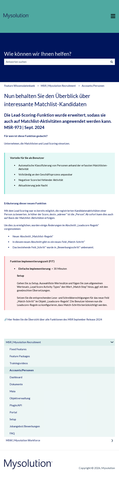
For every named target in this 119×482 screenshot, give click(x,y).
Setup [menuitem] (13, 419)
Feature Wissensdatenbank (19, 85)
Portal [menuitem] (13, 412)
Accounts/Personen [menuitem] (22, 370)
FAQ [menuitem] (12, 433)
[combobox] (56, 62)
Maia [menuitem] (12, 391)
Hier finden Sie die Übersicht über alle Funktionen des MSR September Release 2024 (54, 319)
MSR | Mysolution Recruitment (58, 85)
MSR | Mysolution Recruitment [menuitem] (23, 342)
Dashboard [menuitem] (16, 377)
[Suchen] (111, 62)
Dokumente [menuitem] (16, 384)
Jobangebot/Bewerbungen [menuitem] (25, 426)
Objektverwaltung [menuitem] (20, 398)
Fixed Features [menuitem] (18, 349)
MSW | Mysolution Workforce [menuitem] (23, 440)
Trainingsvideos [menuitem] (19, 363)
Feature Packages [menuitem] (20, 356)
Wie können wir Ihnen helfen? (37, 54)
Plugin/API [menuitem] (16, 405)
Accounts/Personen (93, 85)
